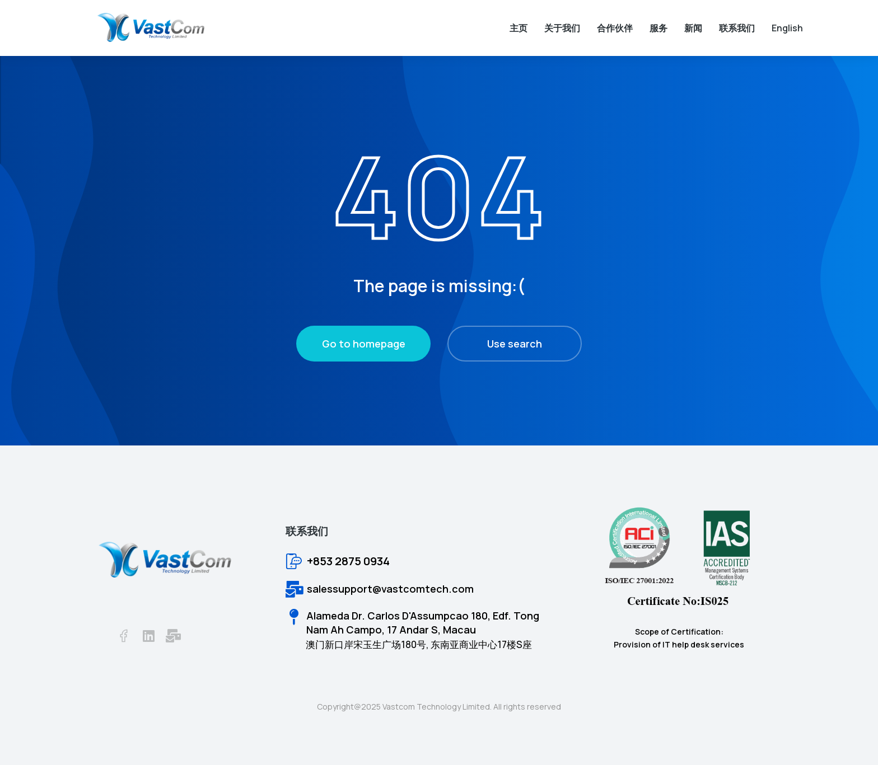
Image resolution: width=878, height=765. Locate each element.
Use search (514, 343)
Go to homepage (363, 343)
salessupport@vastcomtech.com (390, 588)
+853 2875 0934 (348, 561)
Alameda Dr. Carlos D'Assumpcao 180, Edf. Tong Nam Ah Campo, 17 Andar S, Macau (422, 622)
